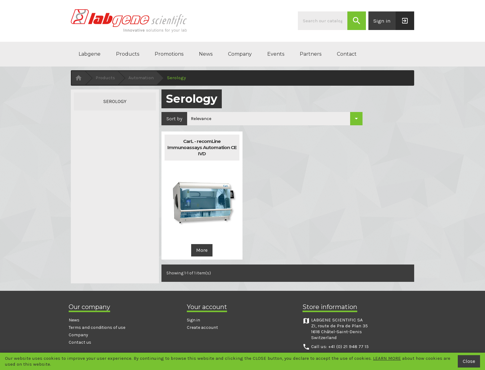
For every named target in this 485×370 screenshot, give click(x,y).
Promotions (169, 54)
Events (275, 54)
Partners (310, 54)
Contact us (80, 342)
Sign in (193, 320)
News (205, 54)
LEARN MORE (387, 358)
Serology (115, 101)
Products (127, 54)
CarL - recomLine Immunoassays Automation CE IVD (202, 147)
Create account (202, 327)
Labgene (90, 54)
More (202, 250)
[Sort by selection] (275, 118)
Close (469, 361)
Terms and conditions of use (97, 327)
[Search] (322, 20)
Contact (347, 54)
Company (240, 54)
